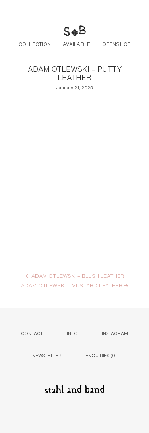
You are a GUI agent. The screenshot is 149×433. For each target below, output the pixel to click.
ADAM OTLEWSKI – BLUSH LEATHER (74, 275)
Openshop (116, 44)
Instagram (115, 333)
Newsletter (47, 355)
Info (72, 333)
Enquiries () (101, 355)
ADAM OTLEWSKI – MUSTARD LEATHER (74, 285)
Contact (32, 333)
